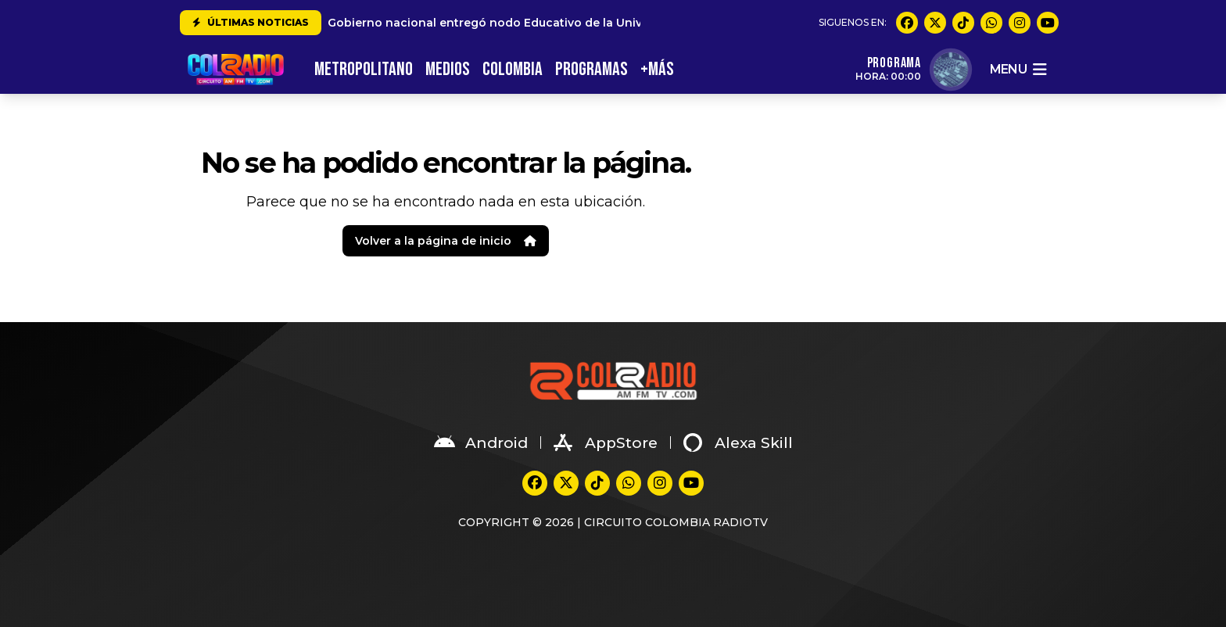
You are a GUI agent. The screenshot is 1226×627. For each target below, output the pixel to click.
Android (481, 442)
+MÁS (657, 69)
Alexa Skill (738, 442)
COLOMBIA (512, 69)
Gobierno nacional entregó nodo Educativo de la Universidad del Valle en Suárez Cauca (582, 23)
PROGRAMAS (591, 69)
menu (1018, 70)
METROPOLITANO (363, 69)
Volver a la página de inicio (445, 241)
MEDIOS (447, 69)
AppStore (606, 442)
